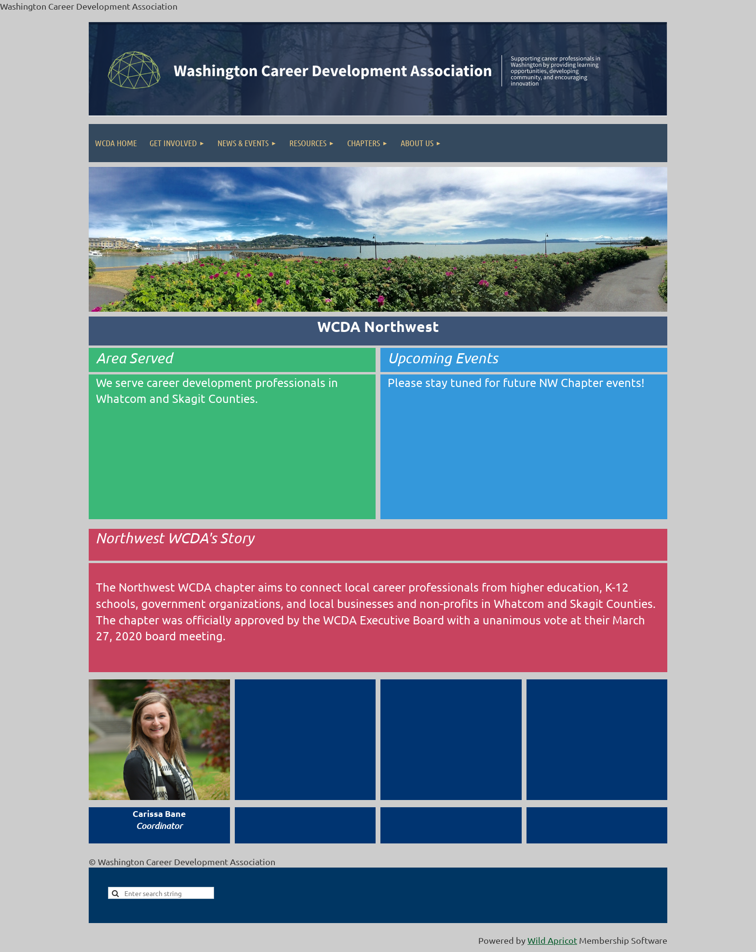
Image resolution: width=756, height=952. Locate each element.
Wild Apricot (552, 940)
